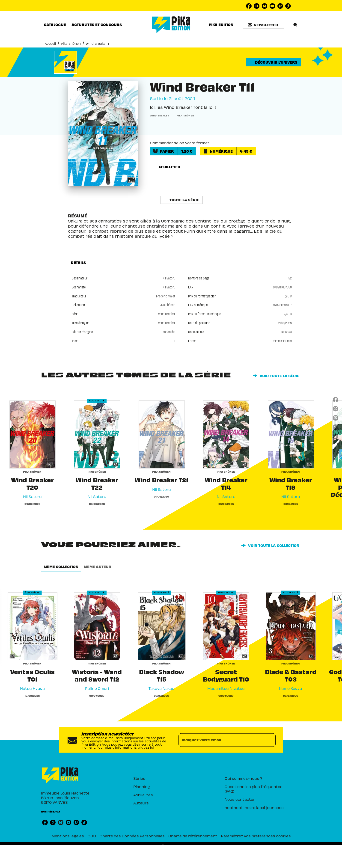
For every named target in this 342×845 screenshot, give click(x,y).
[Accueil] (171, 25)
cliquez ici (146, 747)
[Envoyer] (270, 739)
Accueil (50, 43)
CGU (92, 835)
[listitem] (249, 6)
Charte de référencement (192, 835)
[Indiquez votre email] (221, 740)
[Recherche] (295, 25)
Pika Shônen (71, 43)
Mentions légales (67, 835)
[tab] (55, 24)
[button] (263, 25)
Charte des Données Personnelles (132, 835)
